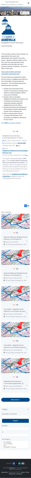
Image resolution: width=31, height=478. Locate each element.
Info (18, 145)
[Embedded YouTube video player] (15, 192)
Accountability (15, 444)
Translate (25, 13)
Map (26, 155)
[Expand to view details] (26, 241)
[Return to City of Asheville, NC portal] (12, 2)
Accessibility (15, 442)
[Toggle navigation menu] (28, 3)
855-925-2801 (22, 143)
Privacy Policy (4, 472)
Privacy (23, 472)
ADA (15, 445)
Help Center (19, 473)
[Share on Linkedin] (19, 463)
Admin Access (12, 473)
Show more (15, 400)
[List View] (25, 205)
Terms (27, 472)
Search (15, 421)
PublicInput (11, 468)
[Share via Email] (23, 463)
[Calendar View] (28, 205)
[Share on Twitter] (16, 463)
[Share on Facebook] (13, 463)
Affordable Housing (15, 447)
